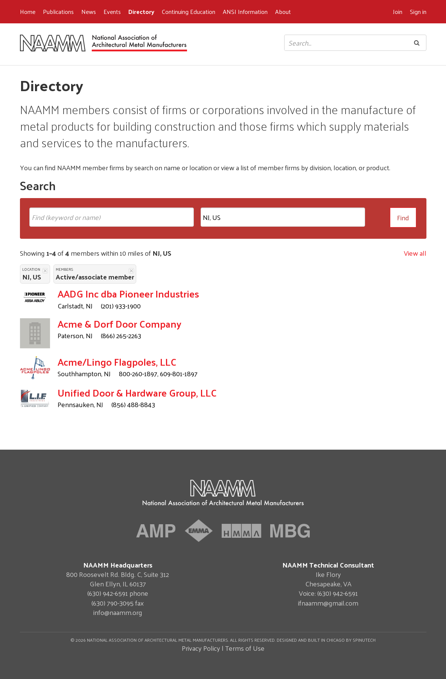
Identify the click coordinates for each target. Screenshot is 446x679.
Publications (58, 11)
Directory (141, 11)
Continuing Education (188, 11)
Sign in (418, 11)
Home (27, 11)
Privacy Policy (201, 648)
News (88, 11)
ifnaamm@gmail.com (328, 602)
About (283, 11)
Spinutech (364, 640)
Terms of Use (245, 648)
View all (415, 253)
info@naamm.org (117, 612)
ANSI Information (245, 11)
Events (112, 11)
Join (397, 11)
